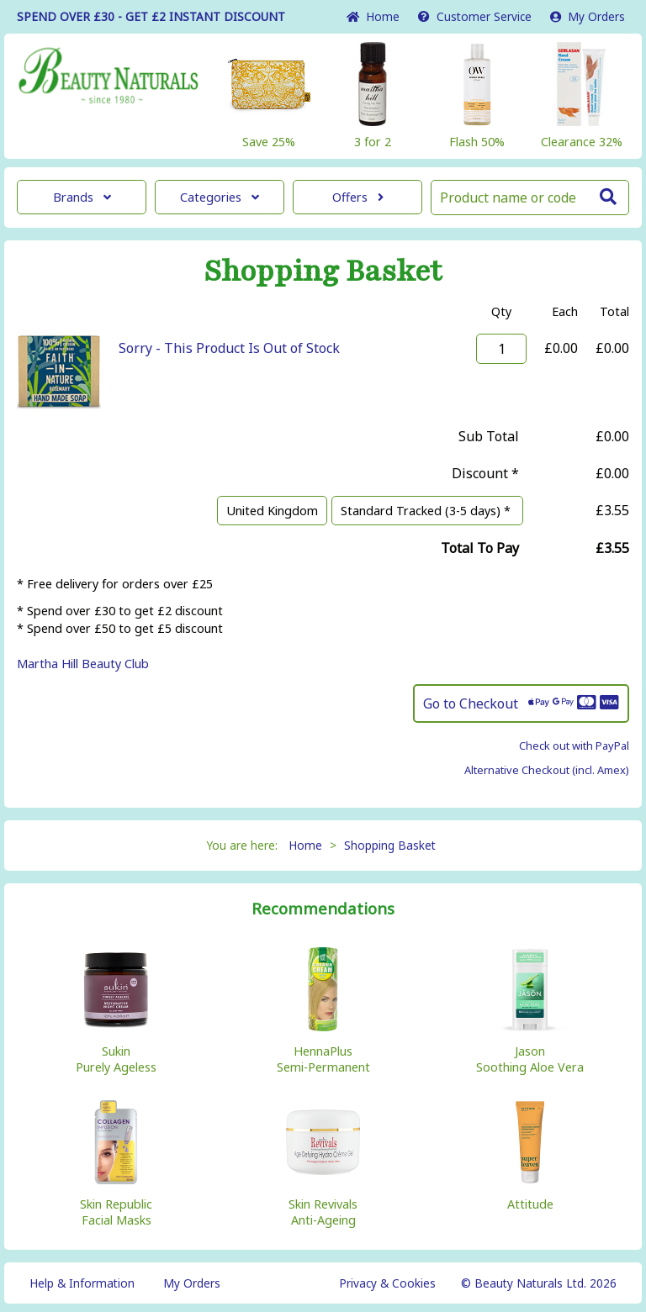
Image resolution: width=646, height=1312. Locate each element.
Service (475, 16)
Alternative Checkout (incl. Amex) (546, 769)
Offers (358, 197)
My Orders (587, 16)
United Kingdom (272, 511)
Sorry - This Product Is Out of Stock (229, 348)
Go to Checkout (521, 703)
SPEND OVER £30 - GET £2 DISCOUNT (151, 16)
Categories (219, 197)
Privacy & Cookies (387, 1283)
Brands (82, 197)
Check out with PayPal (574, 745)
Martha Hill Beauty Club (83, 664)
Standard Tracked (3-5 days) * (427, 511)
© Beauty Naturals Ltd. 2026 (539, 1283)
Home (373, 16)
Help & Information (82, 1283)
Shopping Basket (390, 845)
